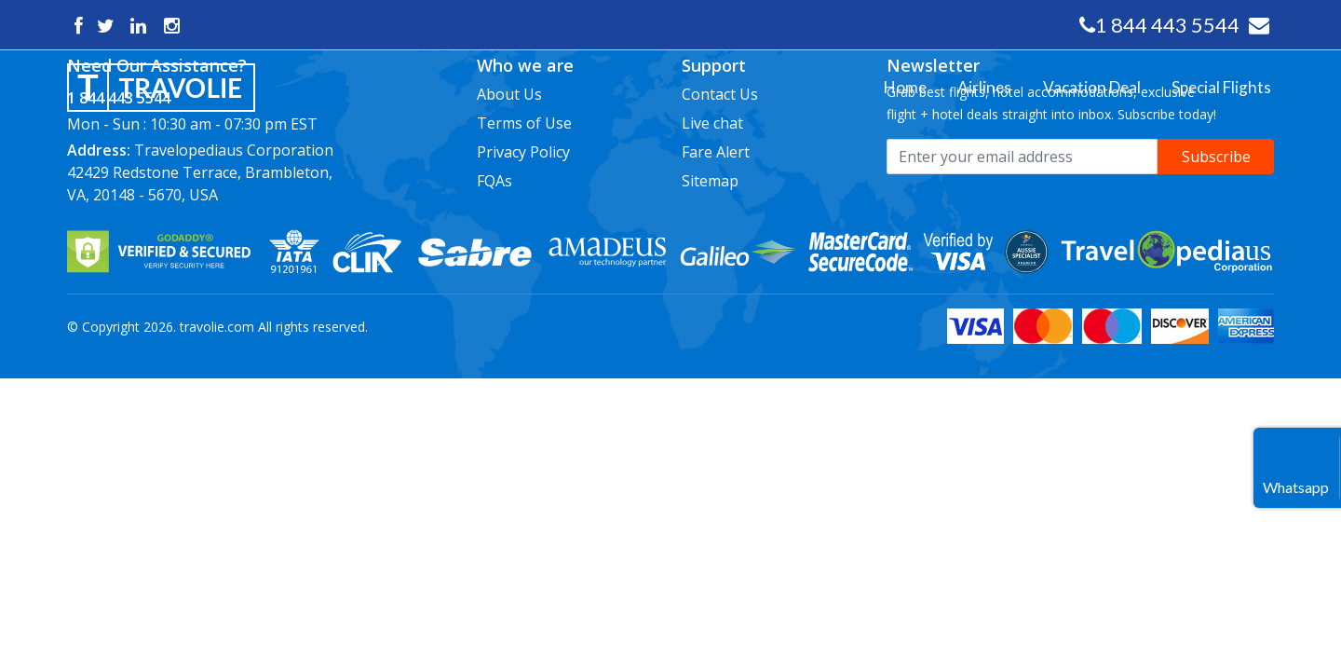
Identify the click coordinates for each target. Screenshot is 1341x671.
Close (272, 60)
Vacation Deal (295, 119)
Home (272, 80)
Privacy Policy (523, 152)
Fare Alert (716, 152)
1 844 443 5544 (1167, 24)
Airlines (277, 99)
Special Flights (296, 138)
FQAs (494, 181)
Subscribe (1216, 156)
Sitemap (710, 181)
